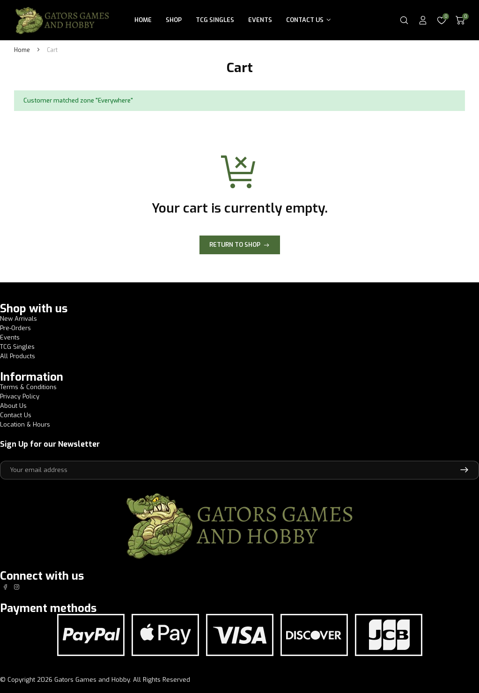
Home (143, 20)
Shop (174, 20)
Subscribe (464, 470)
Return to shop (234, 245)
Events (260, 20)
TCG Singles (215, 20)
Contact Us (305, 20)
